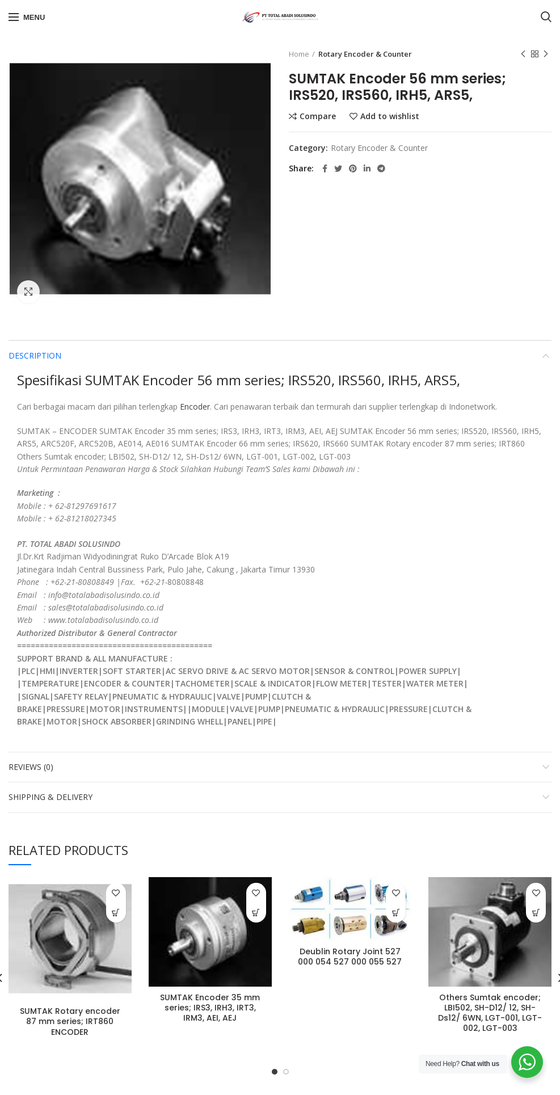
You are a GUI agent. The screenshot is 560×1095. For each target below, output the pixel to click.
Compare (318, 116)
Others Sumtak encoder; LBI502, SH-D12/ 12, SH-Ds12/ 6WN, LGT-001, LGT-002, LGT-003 (490, 1013)
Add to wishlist (389, 116)
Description (35, 355)
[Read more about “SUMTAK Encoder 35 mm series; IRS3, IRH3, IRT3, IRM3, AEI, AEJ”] (256, 913)
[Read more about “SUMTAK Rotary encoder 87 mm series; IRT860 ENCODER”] (116, 913)
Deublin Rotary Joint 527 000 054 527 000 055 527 (350, 956)
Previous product (523, 54)
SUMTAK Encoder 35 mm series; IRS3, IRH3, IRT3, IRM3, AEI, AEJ (210, 1008)
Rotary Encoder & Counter (365, 54)
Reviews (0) (31, 766)
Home (299, 54)
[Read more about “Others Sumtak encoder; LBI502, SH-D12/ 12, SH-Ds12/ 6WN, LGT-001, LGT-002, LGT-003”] (536, 913)
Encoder (195, 406)
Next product (545, 54)
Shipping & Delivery (50, 796)
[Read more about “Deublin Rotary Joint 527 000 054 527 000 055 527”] (396, 913)
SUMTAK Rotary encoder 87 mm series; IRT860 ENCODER (70, 1021)
